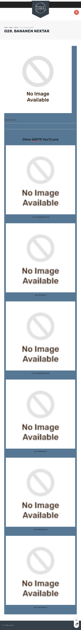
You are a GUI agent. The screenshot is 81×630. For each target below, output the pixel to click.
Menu (11, 27)
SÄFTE (16, 27)
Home (6, 27)
